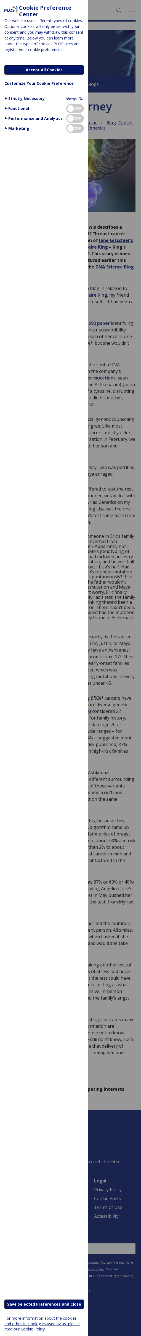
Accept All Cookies (44, 69)
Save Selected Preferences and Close (44, 1304)
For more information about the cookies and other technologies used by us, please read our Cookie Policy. (42, 1323)
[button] (23, 98)
